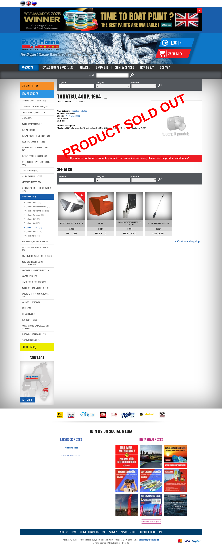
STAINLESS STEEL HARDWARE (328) (35, 106)
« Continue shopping (187, 241)
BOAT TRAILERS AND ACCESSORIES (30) (37, 256)
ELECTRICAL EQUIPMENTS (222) (33, 141)
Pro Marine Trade (73, 116)
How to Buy (147, 67)
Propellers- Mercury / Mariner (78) (36, 210)
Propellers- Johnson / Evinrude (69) (37, 206)
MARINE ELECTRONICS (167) (32, 124)
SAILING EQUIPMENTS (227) (32, 176)
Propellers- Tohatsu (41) (33, 227)
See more (27, 400)
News (74, 532)
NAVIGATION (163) (28, 130)
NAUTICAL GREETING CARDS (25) (34, 334)
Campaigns (102, 67)
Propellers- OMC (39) (32, 219)
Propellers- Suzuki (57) (32, 223)
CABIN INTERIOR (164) (30, 170)
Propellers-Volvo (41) (32, 235)
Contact (165, 67)
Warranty (113, 532)
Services (85, 67)
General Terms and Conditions (92, 532)
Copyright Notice (147, 532)
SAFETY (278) (27, 118)
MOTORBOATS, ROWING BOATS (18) (35, 241)
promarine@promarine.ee (149, 539)
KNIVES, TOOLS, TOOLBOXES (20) (34, 282)
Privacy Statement (129, 532)
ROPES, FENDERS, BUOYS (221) (33, 112)
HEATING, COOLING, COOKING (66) (34, 156)
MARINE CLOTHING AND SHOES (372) (35, 288)
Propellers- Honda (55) (32, 202)
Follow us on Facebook (71, 456)
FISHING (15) (26, 308)
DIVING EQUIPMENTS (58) (31, 302)
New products (30, 94)
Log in (176, 43)
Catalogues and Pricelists (58, 67)
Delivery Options (124, 67)
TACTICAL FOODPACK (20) (31, 340)
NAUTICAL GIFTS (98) (29, 320)
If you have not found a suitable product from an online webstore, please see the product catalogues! (129, 158)
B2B (160, 532)
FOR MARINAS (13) (28, 314)
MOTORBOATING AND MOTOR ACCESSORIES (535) (32, 263)
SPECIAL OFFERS (30, 86)
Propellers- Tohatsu (79, 111)
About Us (64, 532)
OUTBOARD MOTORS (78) (31, 182)
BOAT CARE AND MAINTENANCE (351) (35, 270)
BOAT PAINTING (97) (29, 276)
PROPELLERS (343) (29, 196)
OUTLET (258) (29, 347)
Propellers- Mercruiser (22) (34, 215)
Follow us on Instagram (151, 521)
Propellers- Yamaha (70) (33, 231)
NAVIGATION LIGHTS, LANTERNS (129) (36, 135)
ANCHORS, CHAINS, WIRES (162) (34, 100)
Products (27, 67)
